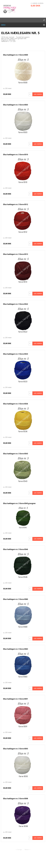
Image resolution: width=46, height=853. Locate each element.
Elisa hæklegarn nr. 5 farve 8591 (15, 699)
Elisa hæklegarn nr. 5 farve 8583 (15, 649)
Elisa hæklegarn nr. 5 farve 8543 (15, 453)
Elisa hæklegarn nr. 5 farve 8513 (15, 254)
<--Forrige (19, 849)
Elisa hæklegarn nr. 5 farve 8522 (15, 304)
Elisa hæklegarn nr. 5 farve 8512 (15, 204)
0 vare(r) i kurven (37, 3)
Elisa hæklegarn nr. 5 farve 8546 (15, 549)
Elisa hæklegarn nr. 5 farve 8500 (15, 55)
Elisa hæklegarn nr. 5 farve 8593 (15, 748)
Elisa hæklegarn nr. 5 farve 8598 (15, 798)
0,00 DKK (35, 5)
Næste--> (27, 849)
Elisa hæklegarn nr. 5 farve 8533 (15, 354)
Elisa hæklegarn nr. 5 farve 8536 (15, 403)
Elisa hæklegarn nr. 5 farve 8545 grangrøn (19, 503)
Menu (3, 25)
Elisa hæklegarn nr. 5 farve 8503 (15, 105)
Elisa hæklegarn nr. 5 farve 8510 (15, 154)
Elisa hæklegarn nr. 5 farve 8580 (15, 599)
